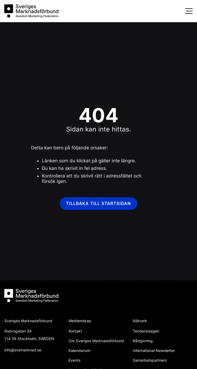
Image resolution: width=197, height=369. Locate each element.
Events (74, 360)
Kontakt (75, 331)
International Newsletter (154, 350)
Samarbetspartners (150, 360)
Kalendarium (79, 350)
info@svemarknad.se (22, 350)
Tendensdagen (146, 331)
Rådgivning (143, 340)
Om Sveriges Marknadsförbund (96, 340)
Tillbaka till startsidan (98, 203)
